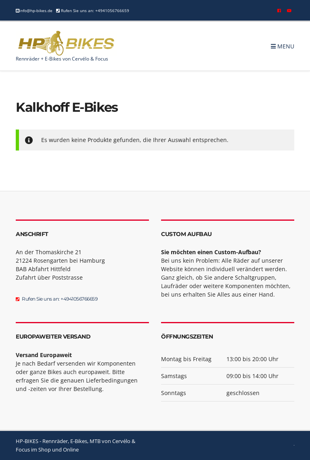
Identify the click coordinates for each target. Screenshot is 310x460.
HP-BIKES (27, 441)
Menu (282, 46)
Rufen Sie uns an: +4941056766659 (94, 10)
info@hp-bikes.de (35, 10)
